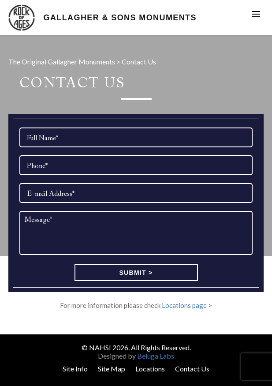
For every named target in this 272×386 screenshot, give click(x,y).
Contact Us (192, 368)
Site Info (75, 368)
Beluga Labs (155, 356)
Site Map (111, 368)
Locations (150, 368)
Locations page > (187, 305)
